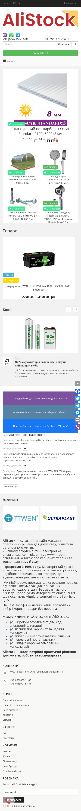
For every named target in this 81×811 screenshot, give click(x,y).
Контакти (8, 714)
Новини (7, 751)
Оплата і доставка (12, 700)
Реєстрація (9, 737)
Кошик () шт (40, 53)
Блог (7, 309)
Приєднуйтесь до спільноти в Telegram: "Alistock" (40, 412)
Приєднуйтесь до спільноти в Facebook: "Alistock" (40, 426)
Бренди (10, 499)
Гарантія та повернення (16, 705)
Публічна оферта (12, 771)
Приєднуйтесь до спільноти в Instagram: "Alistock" (40, 398)
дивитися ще (10, 486)
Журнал (7, 756)
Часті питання (10, 709)
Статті (18, 358)
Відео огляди (10, 761)
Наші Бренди (10, 766)
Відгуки (7, 719)
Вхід (5, 733)
